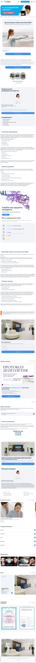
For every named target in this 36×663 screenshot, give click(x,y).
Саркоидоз (2, 541)
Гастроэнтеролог (8, 481)
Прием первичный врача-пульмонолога (8, 413)
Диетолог (13, 481)
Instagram (9, 232)
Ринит (1, 537)
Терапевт (3, 481)
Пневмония (2, 533)
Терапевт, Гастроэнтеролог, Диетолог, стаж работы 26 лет (8, 106)
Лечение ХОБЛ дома (7, 493)
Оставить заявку (18, 351)
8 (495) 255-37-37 (34, 2)
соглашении (25, 658)
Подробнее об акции (11, 396)
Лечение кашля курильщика (6, 518)
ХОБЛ (1, 134)
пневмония (3, 152)
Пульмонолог (5, 51)
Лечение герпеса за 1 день (28, 493)
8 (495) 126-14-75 (3, 410)
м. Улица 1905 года (18, 82)
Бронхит (2, 529)
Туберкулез (2, 545)
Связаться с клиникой (18, 463)
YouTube (9, 235)
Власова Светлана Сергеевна (7, 105)
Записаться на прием (25, 1)
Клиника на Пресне (7, 384)
